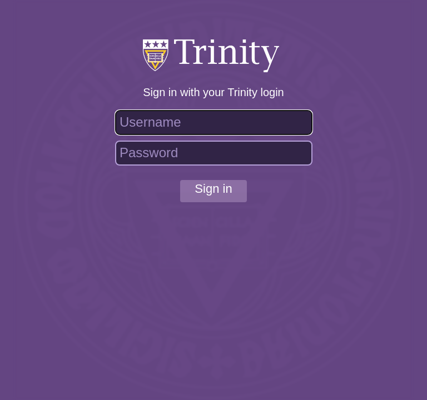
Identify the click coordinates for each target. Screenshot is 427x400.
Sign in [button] (213, 189)
